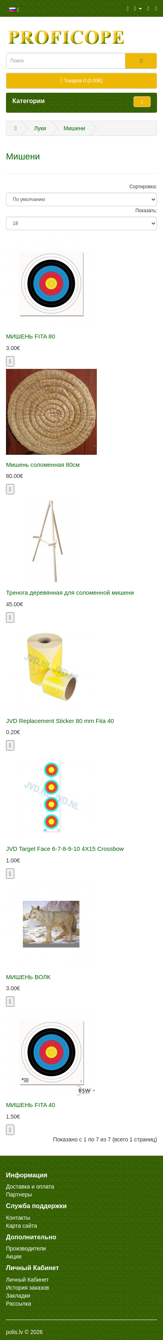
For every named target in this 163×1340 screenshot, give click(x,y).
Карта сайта (21, 1226)
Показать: (146, 210)
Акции (14, 1256)
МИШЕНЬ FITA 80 (30, 336)
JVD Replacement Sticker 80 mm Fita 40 (60, 720)
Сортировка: (143, 186)
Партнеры (19, 1194)
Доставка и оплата (30, 1186)
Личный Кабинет (27, 1279)
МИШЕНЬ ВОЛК (28, 977)
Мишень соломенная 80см (43, 464)
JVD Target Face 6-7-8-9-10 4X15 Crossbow (65, 848)
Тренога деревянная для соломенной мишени (70, 592)
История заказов (27, 1287)
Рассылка (18, 1303)
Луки (40, 128)
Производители (26, 1248)
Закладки (18, 1295)
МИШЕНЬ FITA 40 (30, 1104)
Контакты (18, 1218)
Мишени (74, 128)
